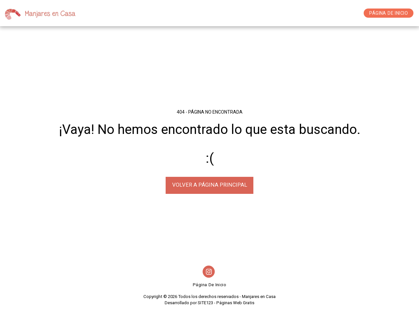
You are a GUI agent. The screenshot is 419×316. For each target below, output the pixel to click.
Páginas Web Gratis (235, 302)
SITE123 (205, 302)
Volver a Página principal (209, 185)
